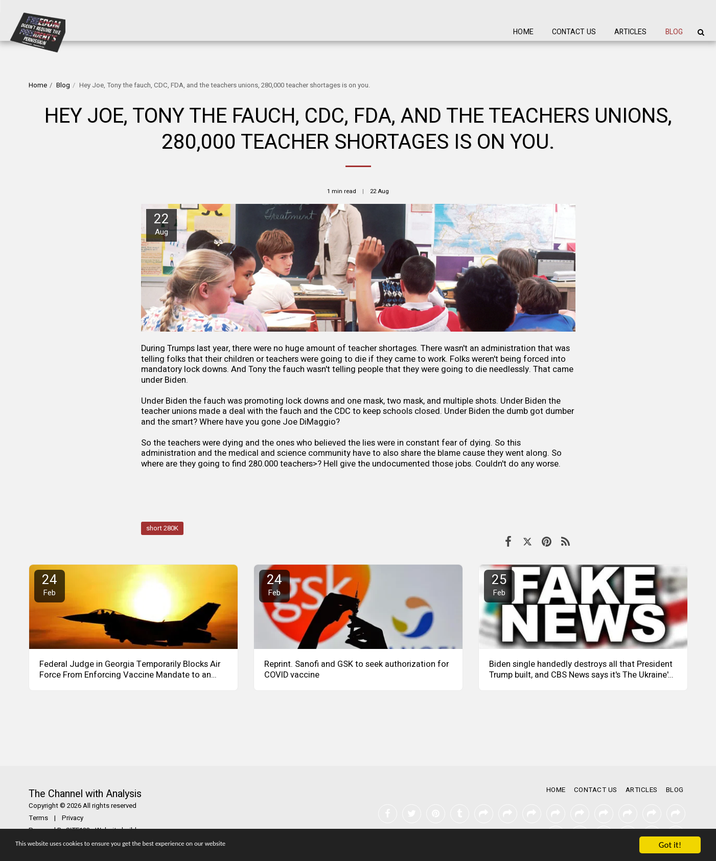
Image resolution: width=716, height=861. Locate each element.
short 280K (162, 528)
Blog (63, 85)
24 (49, 584)
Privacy (72, 818)
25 (499, 584)
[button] (701, 32)
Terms (38, 818)
